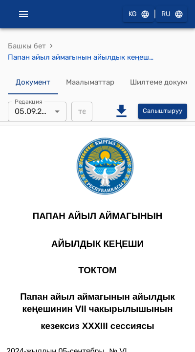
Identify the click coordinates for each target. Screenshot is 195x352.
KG (138, 14)
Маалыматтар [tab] (90, 82)
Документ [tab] (33, 82)
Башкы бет (27, 46)
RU (171, 14)
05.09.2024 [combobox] (35, 111)
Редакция (29, 101)
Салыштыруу (162, 111)
